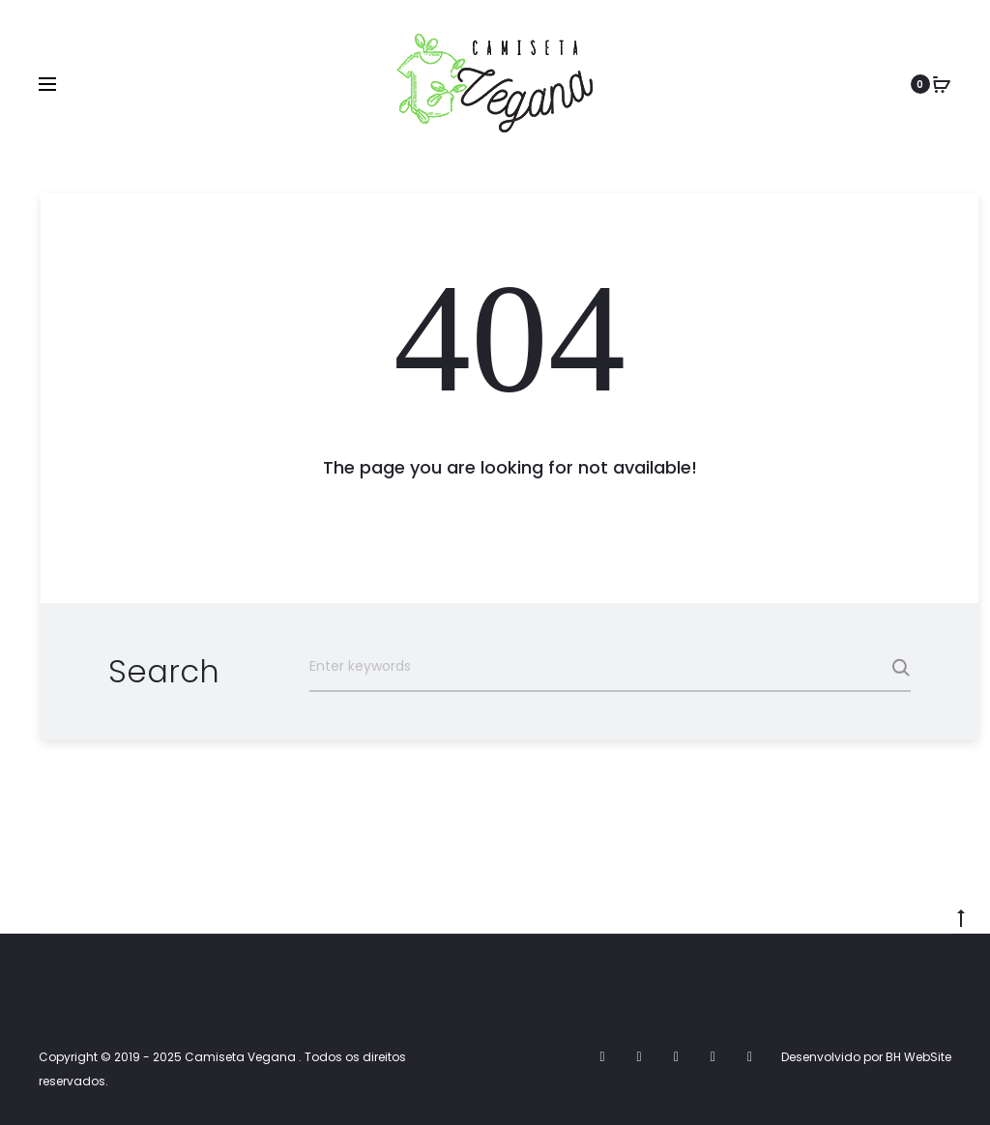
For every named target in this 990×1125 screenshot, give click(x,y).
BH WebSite (918, 1057)
